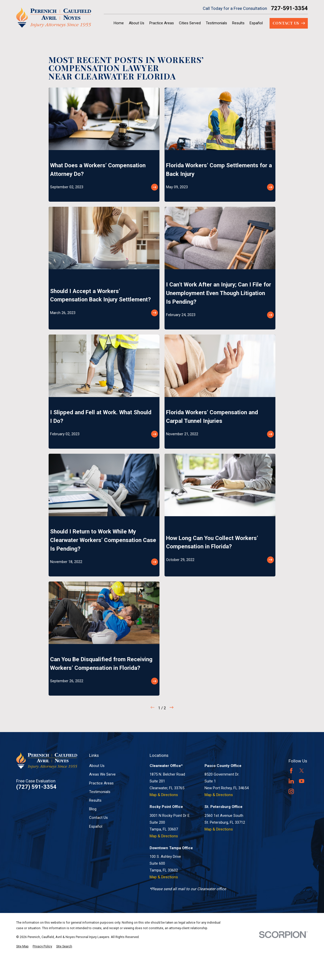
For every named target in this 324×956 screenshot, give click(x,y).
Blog (92, 809)
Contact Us (98, 817)
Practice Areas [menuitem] (161, 23)
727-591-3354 (289, 8)
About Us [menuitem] (136, 23)
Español (95, 826)
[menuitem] (22, 946)
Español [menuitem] (256, 23)
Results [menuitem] (238, 23)
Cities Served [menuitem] (190, 23)
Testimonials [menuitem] (216, 23)
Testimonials (99, 791)
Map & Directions (164, 795)
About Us (97, 765)
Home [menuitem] (119, 23)
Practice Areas (101, 783)
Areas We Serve (102, 774)
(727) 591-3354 (36, 787)
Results (95, 800)
